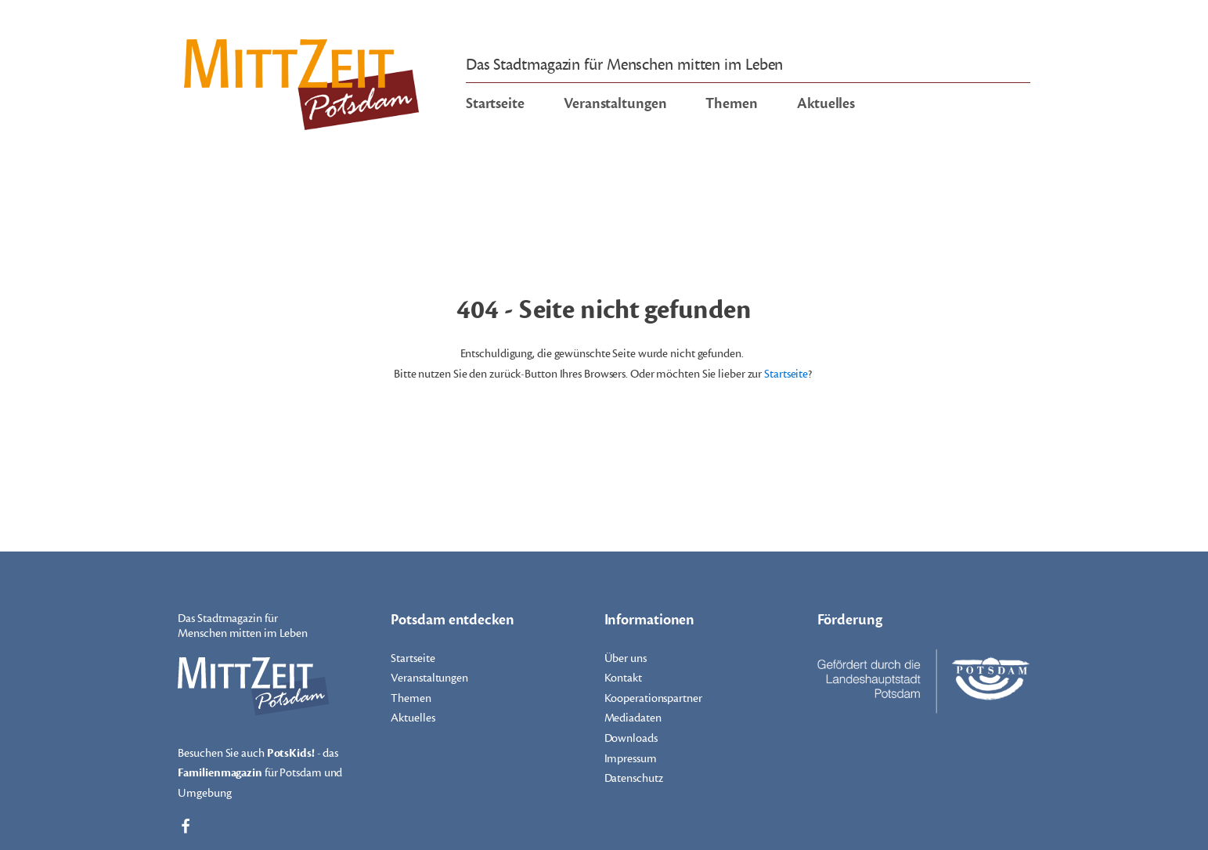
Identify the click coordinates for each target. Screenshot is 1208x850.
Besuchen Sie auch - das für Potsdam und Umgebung (260, 772)
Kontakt (623, 678)
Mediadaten (633, 718)
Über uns (625, 658)
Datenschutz (633, 778)
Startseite (495, 103)
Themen (731, 103)
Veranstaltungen (615, 103)
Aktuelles (826, 103)
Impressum (630, 758)
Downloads (631, 738)
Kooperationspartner (653, 698)
